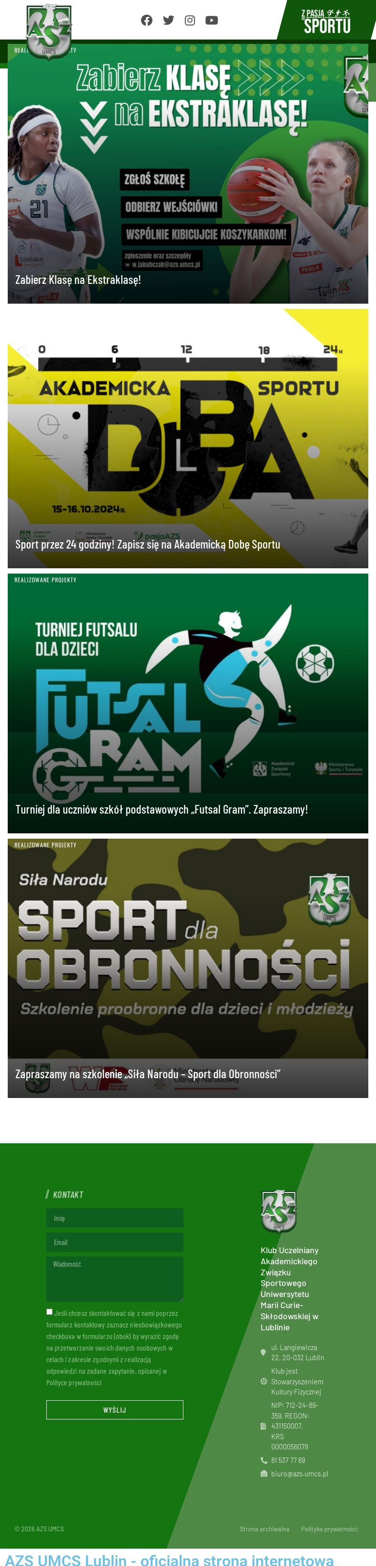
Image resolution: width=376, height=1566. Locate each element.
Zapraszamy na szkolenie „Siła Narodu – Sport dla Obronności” (147, 1073)
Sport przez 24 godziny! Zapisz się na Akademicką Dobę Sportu (149, 543)
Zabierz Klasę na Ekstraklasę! (79, 279)
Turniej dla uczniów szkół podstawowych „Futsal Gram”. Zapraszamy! (163, 809)
